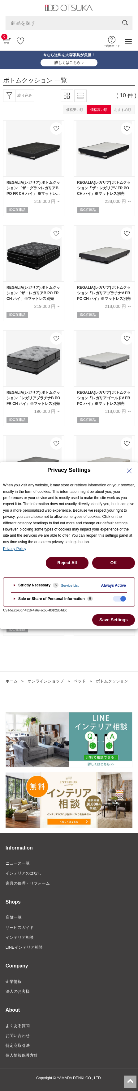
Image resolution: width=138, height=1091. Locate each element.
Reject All (67, 562)
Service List (70, 585)
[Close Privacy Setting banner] (129, 471)
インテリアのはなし (24, 873)
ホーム (12, 681)
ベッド (80, 681)
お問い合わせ (18, 1035)
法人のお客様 (18, 991)
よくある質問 (18, 1025)
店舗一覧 (14, 917)
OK (113, 562)
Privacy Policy (14, 549)
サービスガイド (20, 927)
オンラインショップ (46, 681)
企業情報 (14, 981)
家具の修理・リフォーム (28, 883)
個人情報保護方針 (22, 1055)
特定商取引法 (18, 1045)
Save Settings (113, 619)
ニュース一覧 (18, 863)
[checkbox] (119, 599)
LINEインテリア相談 (24, 947)
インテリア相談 (20, 937)
